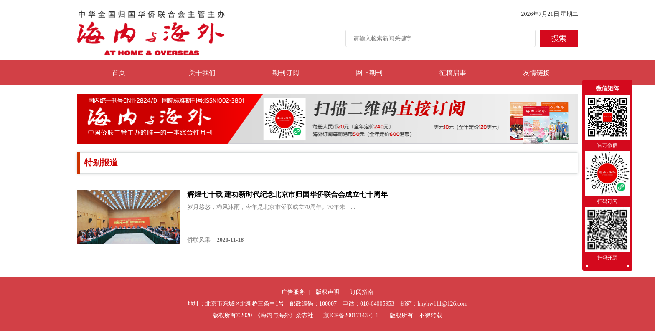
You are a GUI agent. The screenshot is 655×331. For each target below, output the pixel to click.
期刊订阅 (285, 72)
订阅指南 (361, 292)
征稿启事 (452, 72)
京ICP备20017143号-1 (350, 315)
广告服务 (293, 292)
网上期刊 (369, 72)
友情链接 (536, 72)
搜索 (558, 38)
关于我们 (202, 72)
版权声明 (327, 292)
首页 (118, 72)
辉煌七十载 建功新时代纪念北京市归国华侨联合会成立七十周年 (287, 194)
